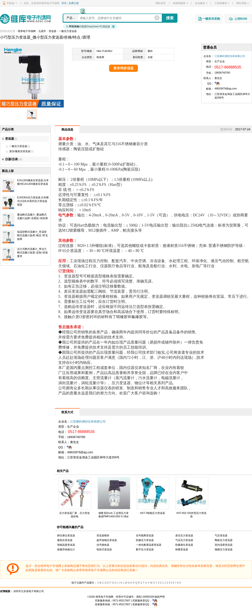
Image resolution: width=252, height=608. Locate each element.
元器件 (42, 31)
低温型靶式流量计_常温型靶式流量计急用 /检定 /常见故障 (32, 235)
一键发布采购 (209, 19)
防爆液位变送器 (184, 544)
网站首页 (161, 3)
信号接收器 (103, 544)
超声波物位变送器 (107, 540)
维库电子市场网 (27, 31)
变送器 (52, 31)
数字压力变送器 (145, 549)
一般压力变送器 (68, 31)
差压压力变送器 (184, 535)
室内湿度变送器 (224, 544)
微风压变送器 (64, 540)
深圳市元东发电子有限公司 (28, 591)
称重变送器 (181, 549)
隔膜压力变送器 (224, 549)
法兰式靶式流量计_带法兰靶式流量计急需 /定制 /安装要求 (32, 253)
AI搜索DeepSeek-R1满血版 (90, 26)
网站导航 (242, 3)
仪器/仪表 (10, 159)
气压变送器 (221, 535)
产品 (69, 17)
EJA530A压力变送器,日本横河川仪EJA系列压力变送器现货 (33, 201)
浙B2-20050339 (145, 596)
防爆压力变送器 (145, 540)
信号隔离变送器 (145, 535)
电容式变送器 (104, 549)
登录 (63, 3)
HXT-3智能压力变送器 (152, 513)
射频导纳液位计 (66, 549)
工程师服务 (221, 3)
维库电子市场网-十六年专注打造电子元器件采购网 (25, 19)
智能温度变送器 (66, 544)
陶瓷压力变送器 (224, 540)
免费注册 (74, 3)
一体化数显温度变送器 (148, 544)
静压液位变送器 (66, 535)
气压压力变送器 (184, 540)
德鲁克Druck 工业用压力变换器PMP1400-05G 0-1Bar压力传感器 (113, 516)
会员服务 (201, 3)
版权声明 (160, 596)
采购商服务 (180, 3)
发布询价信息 (123, 68)
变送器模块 (103, 535)
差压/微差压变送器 (19, 151)
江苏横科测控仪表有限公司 (230, 56)
